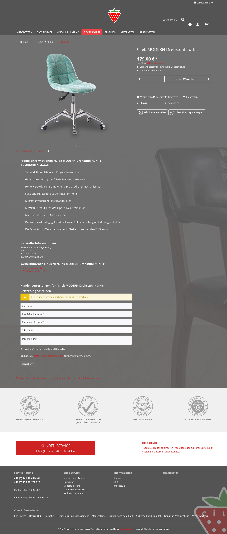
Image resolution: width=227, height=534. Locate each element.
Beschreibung (23, 150)
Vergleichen (145, 96)
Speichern (27, 363)
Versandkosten (126, 529)
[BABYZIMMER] (45, 32)
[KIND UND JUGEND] (68, 32)
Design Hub (35, 515)
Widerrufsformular (74, 493)
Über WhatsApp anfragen (186, 112)
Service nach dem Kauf (121, 515)
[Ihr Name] (76, 306)
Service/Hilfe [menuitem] (202, 2)
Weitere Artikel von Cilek (34, 271)
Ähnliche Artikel (24, 377)
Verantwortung (200, 515)
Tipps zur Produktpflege (176, 515)
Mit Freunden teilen (152, 112)
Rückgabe (69, 481)
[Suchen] (183, 20)
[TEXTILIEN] (110, 32)
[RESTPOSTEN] (147, 32)
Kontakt (118, 478)
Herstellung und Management (73, 515)
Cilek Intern (20, 515)
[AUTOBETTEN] (24, 32)
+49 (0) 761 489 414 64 (55, 450)
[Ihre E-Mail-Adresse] (76, 314)
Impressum (119, 485)
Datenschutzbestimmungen (49, 355)
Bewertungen (41, 150)
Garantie (49, 515)
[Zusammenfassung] (76, 322)
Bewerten (171, 96)
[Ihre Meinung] (76, 340)
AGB (116, 481)
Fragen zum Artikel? (32, 268)
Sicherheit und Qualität (148, 515)
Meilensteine (99, 515)
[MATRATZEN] (127, 32)
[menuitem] (173, 21)
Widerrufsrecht (72, 485)
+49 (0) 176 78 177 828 (27, 482)
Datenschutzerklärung (75, 489)
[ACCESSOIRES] (91, 32)
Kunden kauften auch (44, 377)
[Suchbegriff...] (173, 20)
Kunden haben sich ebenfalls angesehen (78, 377)
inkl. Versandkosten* (156, 63)
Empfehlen (190, 96)
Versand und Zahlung (75, 478)
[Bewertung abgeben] (76, 330)
